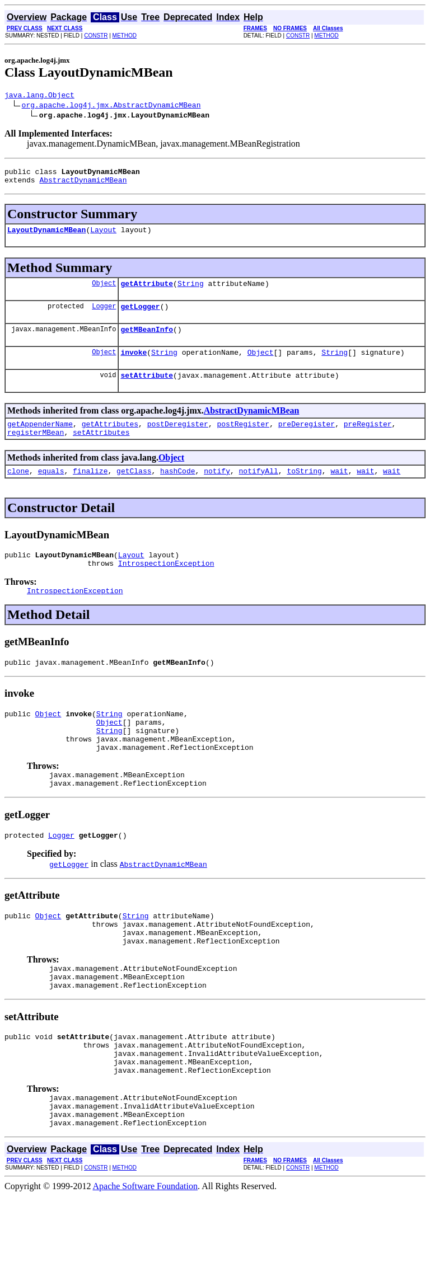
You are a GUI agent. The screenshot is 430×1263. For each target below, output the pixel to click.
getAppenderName (40, 440)
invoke (133, 365)
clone (18, 491)
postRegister (243, 440)
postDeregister (177, 440)
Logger (104, 316)
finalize (90, 491)
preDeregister (306, 440)
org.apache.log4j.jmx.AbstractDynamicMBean (111, 106)
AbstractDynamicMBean (83, 185)
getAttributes (110, 440)
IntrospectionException (166, 586)
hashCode (177, 491)
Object (104, 291)
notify (217, 491)
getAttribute (146, 292)
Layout (103, 236)
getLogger (140, 316)
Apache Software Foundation (145, 1253)
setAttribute (146, 390)
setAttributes (101, 450)
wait (339, 491)
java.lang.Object (39, 96)
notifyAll (258, 491)
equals (51, 491)
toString (304, 491)
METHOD (125, 35)
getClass (133, 491)
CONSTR (96, 35)
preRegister (368, 440)
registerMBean (35, 450)
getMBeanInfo (146, 341)
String (190, 292)
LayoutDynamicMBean (46, 236)
